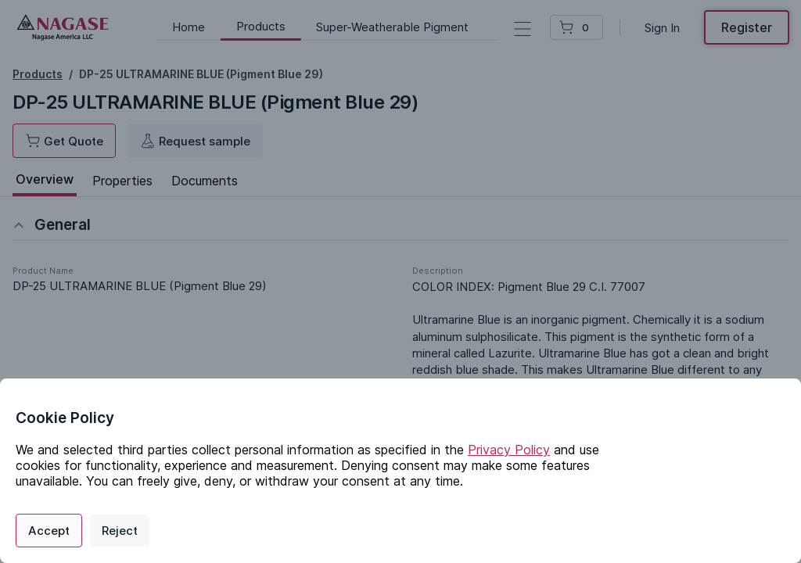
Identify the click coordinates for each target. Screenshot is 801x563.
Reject (120, 530)
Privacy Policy (509, 449)
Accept (49, 530)
